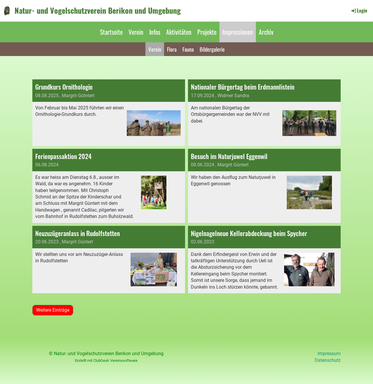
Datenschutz (328, 360)
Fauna (188, 49)
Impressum (329, 353)
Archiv (266, 31)
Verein (136, 31)
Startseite (111, 31)
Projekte (207, 31)
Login (359, 10)
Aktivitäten (178, 31)
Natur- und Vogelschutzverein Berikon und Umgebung (98, 10)
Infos (154, 31)
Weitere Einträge (52, 310)
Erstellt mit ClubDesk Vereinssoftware (106, 360)
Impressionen (237, 31)
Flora (172, 49)
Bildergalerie (212, 49)
